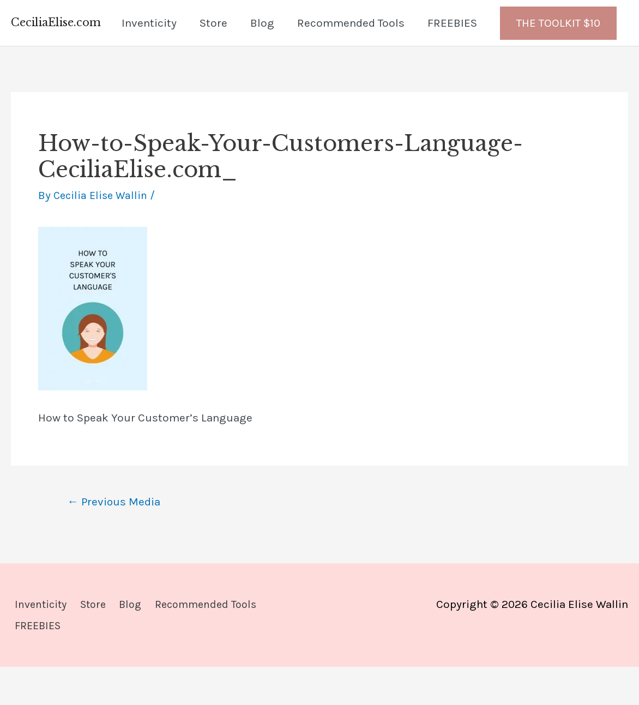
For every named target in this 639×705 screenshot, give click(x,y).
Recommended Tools (351, 59)
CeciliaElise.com (59, 18)
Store (213, 59)
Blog (262, 59)
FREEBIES (452, 59)
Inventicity (149, 59)
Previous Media (117, 539)
